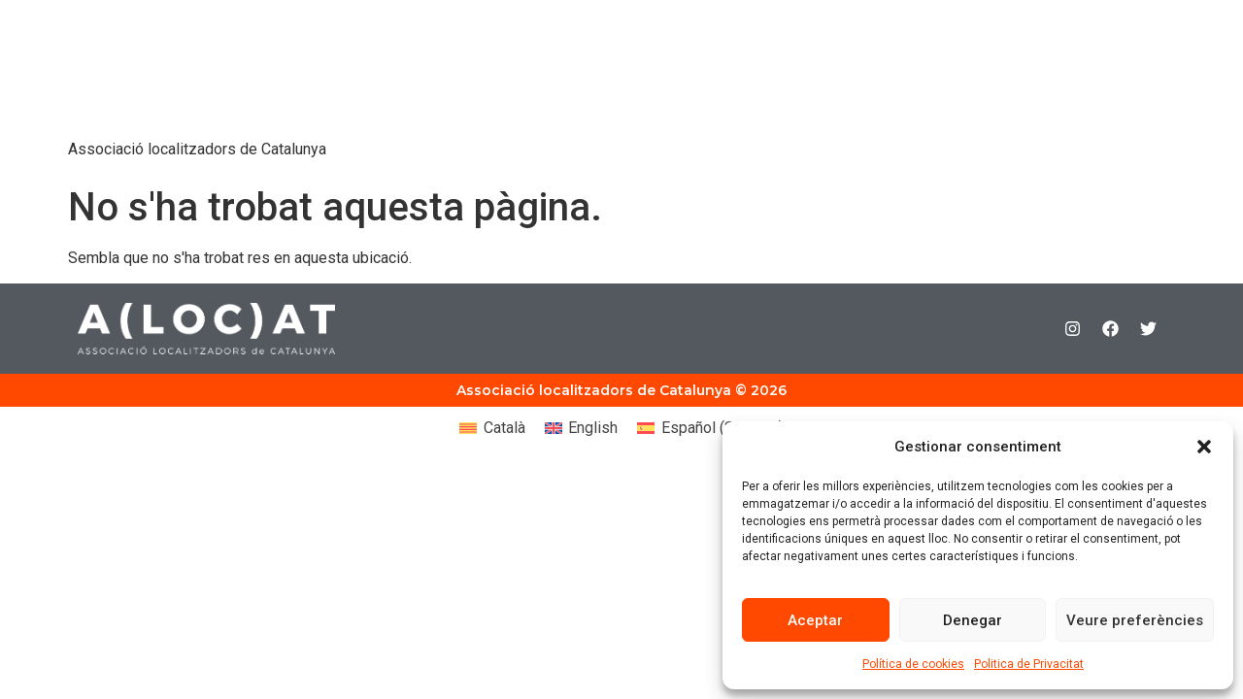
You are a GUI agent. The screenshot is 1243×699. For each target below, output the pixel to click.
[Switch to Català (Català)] (492, 428)
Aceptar (815, 620)
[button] (1204, 446)
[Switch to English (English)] (581, 428)
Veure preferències (1134, 620)
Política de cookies (913, 664)
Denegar (972, 620)
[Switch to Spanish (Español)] (709, 428)
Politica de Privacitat (1029, 664)
